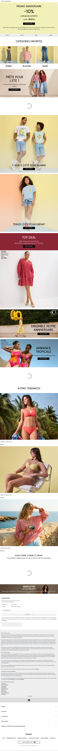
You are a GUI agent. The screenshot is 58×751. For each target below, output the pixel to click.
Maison (50, 35)
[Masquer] (29, 696)
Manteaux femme (4, 689)
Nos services (29, 711)
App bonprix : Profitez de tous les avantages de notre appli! (29, 726)
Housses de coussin (5, 693)
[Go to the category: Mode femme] (29, 18)
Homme (21, 35)
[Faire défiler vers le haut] (29, 700)
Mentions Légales (44, 738)
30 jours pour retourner (6, 1)
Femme (7, 35)
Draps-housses (4, 691)
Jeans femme (3, 686)
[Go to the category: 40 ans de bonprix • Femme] (29, 323)
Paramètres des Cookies (34, 738)
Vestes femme (4, 687)
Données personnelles (22, 738)
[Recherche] (56, 4)
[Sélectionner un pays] (29, 742)
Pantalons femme (4, 685)
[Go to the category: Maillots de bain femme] (29, 353)
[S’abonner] (29, 614)
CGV (3, 738)
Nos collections (29, 716)
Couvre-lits (3, 694)
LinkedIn (37, 669)
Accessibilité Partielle (11, 738)
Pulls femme (3, 683)
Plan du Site (52, 738)
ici (30, 619)
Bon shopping (29, 23)
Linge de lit (3, 690)
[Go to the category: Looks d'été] (29, 83)
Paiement (29, 706)
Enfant (36, 35)
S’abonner (29, 614)
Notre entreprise (29, 721)
